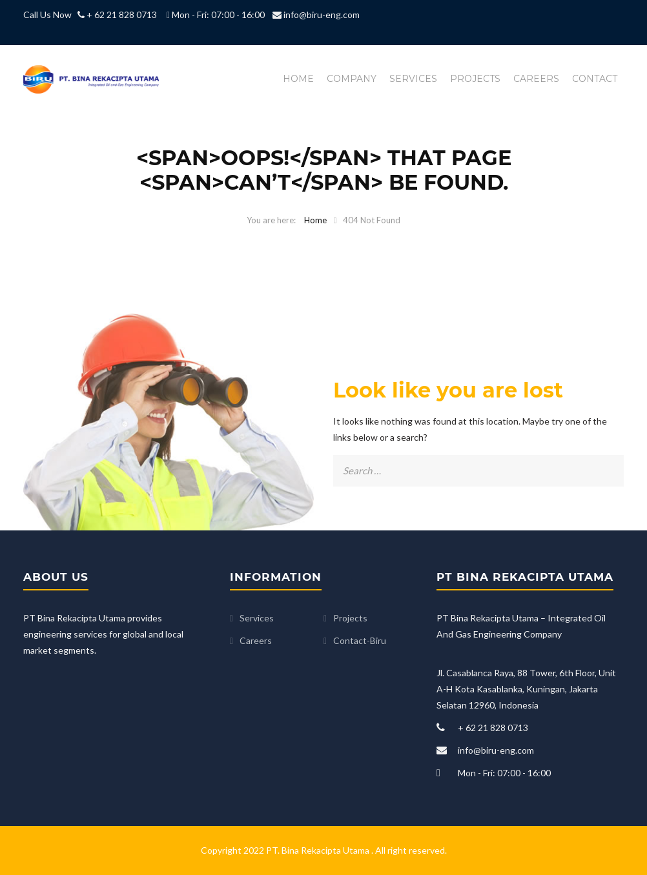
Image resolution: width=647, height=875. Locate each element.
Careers (536, 79)
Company (351, 79)
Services (413, 79)
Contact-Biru (359, 640)
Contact (594, 79)
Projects (475, 79)
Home (298, 79)
